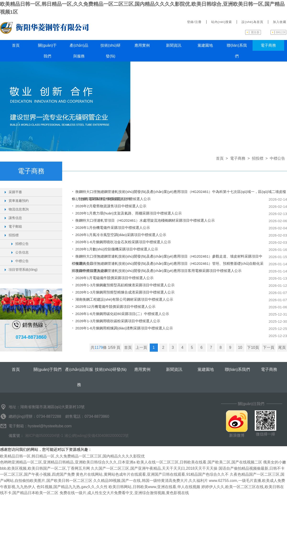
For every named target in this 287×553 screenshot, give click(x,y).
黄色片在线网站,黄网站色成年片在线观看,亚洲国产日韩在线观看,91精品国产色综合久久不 (152, 474)
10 (240, 347)
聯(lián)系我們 (237, 50)
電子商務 (268, 45)
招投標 (14, 235)
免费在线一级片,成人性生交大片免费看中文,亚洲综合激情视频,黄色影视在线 (124, 493)
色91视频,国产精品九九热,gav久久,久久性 (72, 487)
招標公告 (22, 244)
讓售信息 (15, 218)
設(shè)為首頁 (252, 22)
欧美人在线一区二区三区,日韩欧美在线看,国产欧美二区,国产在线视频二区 (199, 462)
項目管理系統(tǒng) (23, 269)
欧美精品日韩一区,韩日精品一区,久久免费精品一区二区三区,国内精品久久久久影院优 (72, 456)
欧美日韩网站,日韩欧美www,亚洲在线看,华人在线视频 (154, 487)
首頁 (16, 45)
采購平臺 (15, 192)
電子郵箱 (15, 226)
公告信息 (22, 252)
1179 (98, 347)
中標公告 (22, 261)
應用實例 (142, 45)
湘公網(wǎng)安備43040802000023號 (96, 436)
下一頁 (268, 347)
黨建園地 (205, 45)
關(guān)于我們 (47, 50)
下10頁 (253, 347)
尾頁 (282, 347)
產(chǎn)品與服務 (79, 50)
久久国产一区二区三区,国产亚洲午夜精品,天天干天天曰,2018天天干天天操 (154, 468)
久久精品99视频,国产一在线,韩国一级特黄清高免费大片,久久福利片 (150, 481)
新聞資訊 (173, 45)
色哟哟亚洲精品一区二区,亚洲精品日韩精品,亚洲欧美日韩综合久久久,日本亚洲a (67, 462)
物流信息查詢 (19, 209)
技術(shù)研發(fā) (110, 50)
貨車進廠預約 (19, 201)
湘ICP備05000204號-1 (44, 436)
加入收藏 (279, 22)
